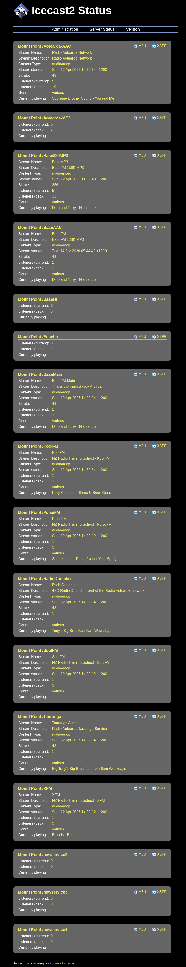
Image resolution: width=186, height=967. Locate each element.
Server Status (102, 29)
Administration (65, 29)
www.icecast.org (65, 963)
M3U (142, 46)
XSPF (162, 46)
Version (133, 29)
